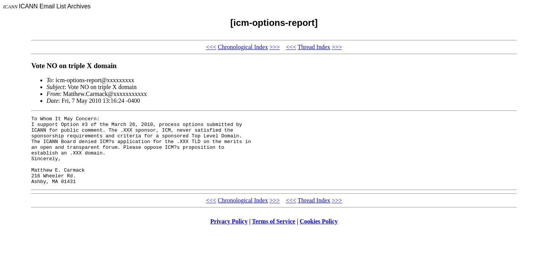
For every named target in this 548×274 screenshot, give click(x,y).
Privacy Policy (229, 235)
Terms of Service (273, 235)
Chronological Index (243, 47)
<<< (211, 47)
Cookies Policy (319, 235)
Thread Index (314, 47)
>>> (274, 47)
